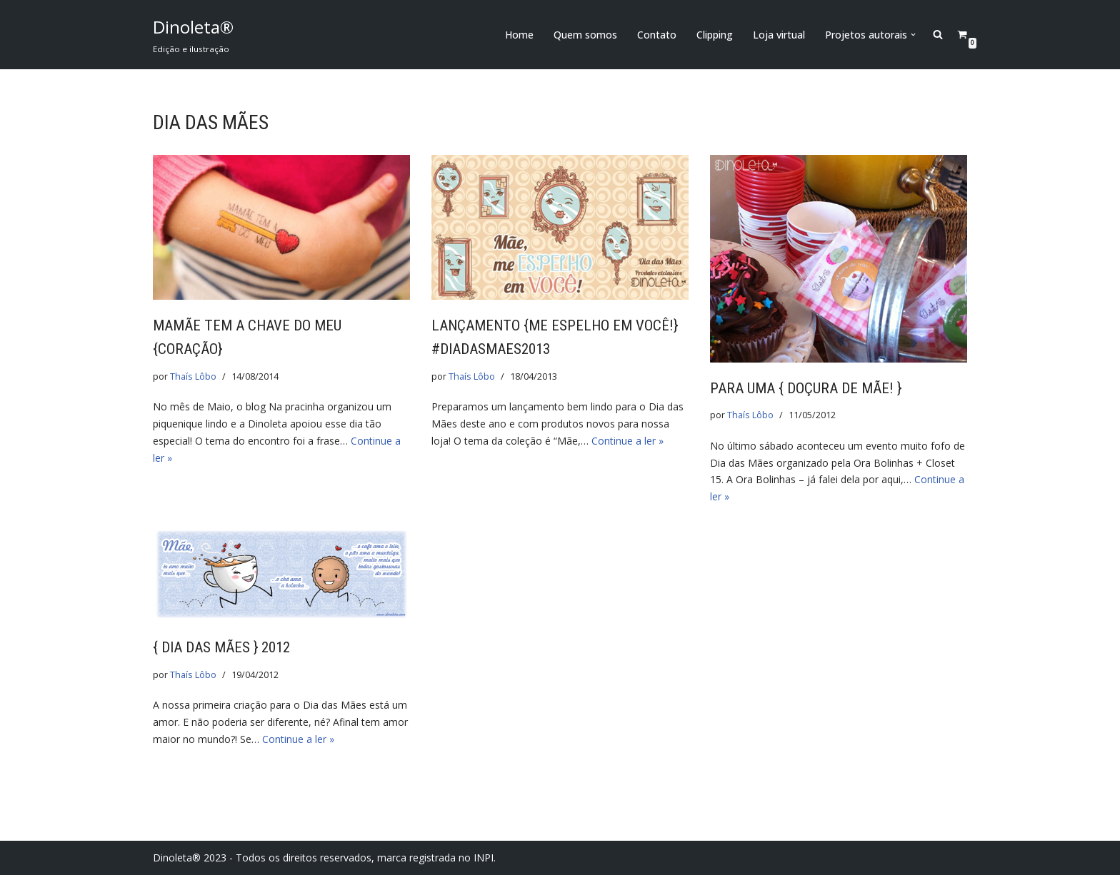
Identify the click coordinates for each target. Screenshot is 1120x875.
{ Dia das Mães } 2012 (221, 647)
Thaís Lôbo (193, 376)
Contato (656, 34)
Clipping (714, 34)
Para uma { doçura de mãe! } (805, 388)
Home (519, 34)
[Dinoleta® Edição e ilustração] (193, 34)
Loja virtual (779, 34)
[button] (913, 34)
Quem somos (585, 34)
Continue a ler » (627, 440)
